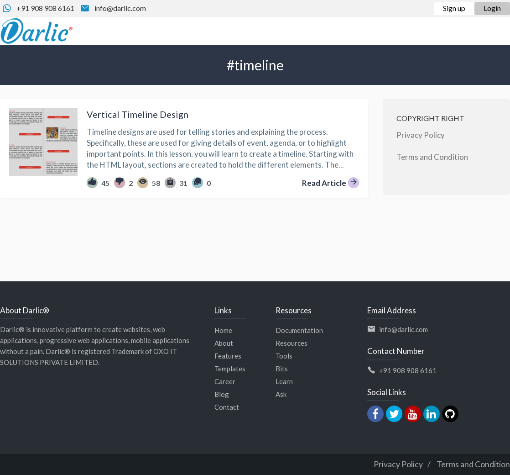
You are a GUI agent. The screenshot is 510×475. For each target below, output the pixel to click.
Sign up (454, 8)
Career (224, 381)
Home (223, 330)
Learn (284, 381)
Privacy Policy (420, 135)
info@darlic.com (120, 8)
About (223, 343)
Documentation (299, 330)
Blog (221, 394)
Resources (291, 343)
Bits (282, 368)
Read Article (330, 183)
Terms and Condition (432, 157)
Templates (229, 368)
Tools (284, 356)
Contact (226, 407)
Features (227, 356)
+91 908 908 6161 (45, 8)
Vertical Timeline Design (137, 114)
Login (492, 8)
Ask (281, 394)
